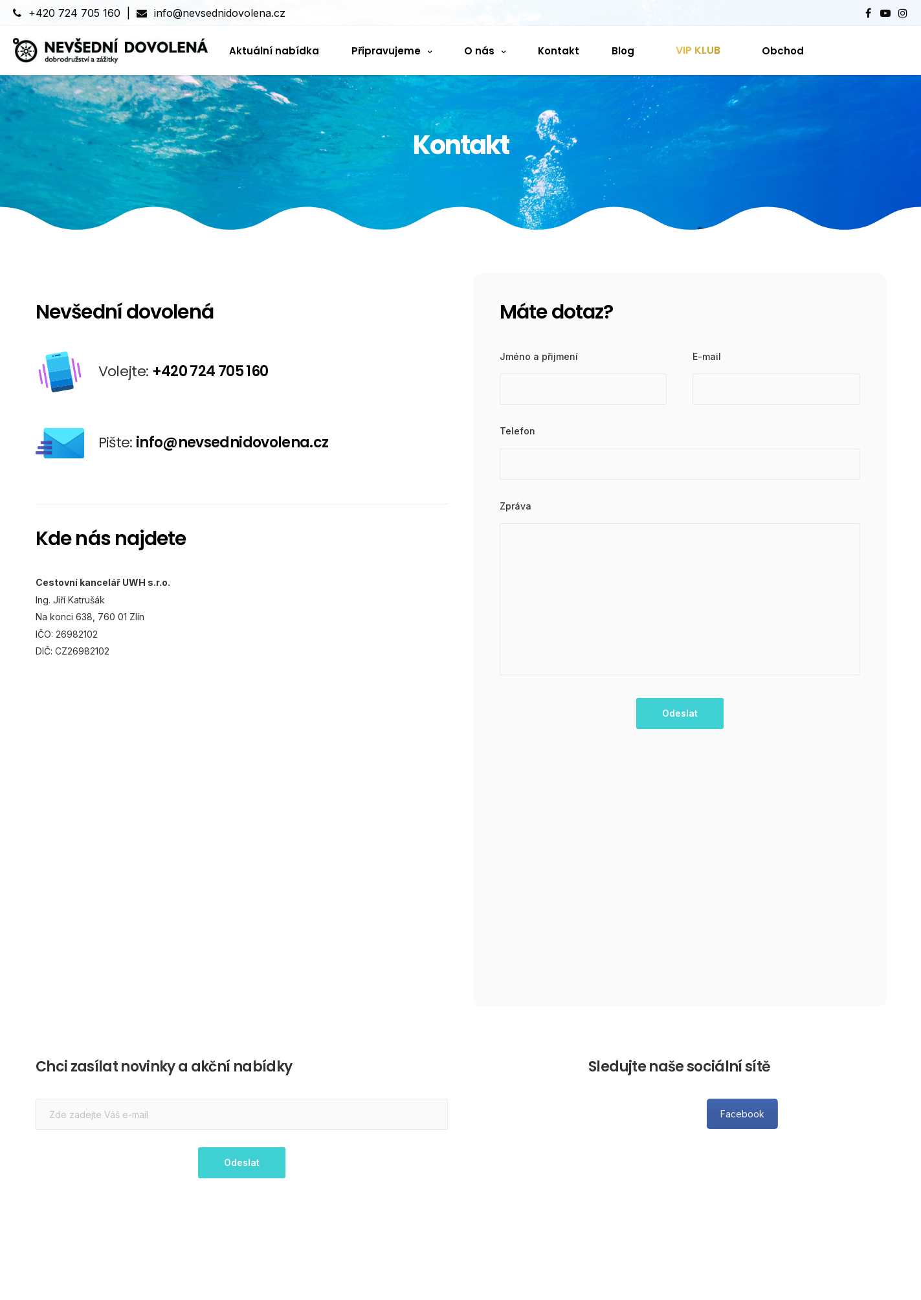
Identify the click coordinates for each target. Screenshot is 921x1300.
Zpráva (515, 505)
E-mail (707, 356)
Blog (623, 50)
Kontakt (558, 50)
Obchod (783, 50)
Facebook (842, 1113)
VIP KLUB (698, 50)
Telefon (517, 430)
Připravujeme (386, 50)
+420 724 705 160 (66, 12)
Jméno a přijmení (539, 356)
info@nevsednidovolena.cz (211, 12)
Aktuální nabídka (274, 50)
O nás (479, 50)
